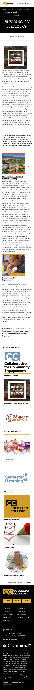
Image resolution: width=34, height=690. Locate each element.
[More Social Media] (30, 646)
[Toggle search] (20, 3)
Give (26, 601)
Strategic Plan (16, 11)
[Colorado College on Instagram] (8, 646)
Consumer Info (21, 611)
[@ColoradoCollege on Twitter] (13, 646)
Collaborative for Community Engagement (20, 9)
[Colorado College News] (25, 646)
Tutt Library (6, 609)
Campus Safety (8, 614)
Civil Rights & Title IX (23, 617)
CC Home (4, 9)
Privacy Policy (21, 614)
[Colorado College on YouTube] (21, 646)
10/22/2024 (28, 582)
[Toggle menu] (28, 3)
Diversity (6, 620)
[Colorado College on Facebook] (4, 646)
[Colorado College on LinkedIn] (17, 646)
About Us (7, 11)
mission (23, 91)
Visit (17, 601)
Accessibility (21, 609)
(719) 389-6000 (11, 630)
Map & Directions (11, 639)
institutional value (7, 100)
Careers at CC (7, 617)
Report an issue (11, 582)
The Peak (6, 611)
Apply (8, 601)
